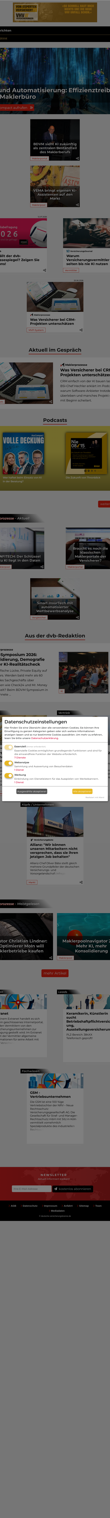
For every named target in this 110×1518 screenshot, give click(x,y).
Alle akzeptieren (82, 791)
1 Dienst (19, 769)
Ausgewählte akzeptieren (31, 791)
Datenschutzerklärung (44, 738)
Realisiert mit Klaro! (95, 797)
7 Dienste (20, 757)
